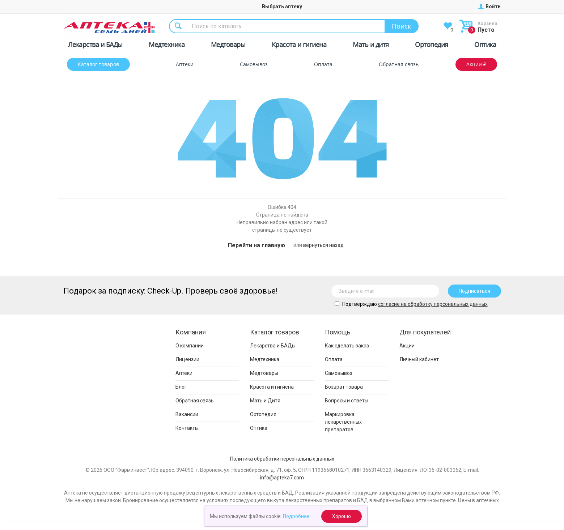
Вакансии (186, 414)
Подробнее (296, 516)
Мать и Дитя (265, 400)
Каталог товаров (98, 64)
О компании (189, 346)
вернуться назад (323, 245)
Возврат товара (344, 387)
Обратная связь (399, 64)
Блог (181, 387)
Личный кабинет (419, 359)
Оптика (485, 46)
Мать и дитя (371, 46)
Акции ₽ (476, 64)
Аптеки (185, 64)
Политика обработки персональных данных (282, 459)
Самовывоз (254, 64)
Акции (407, 346)
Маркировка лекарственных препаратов (343, 421)
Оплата (323, 64)
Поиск (401, 26)
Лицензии (187, 359)
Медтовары (228, 46)
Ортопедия (431, 46)
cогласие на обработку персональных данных (433, 304)
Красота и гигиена (299, 46)
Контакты (187, 428)
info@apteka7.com (282, 477)
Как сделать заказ (347, 346)
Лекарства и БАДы (95, 46)
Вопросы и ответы (346, 400)
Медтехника (167, 46)
